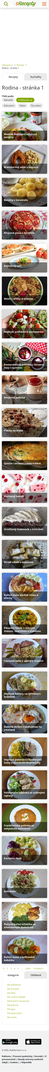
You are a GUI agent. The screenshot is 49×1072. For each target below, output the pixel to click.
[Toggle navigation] (44, 4)
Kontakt (39, 1056)
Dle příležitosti (14, 984)
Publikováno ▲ (25, 100)
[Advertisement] (24, 34)
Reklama (6, 1056)
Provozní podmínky (22, 1056)
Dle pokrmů (12, 1005)
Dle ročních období (16, 997)
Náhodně (8, 100)
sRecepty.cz (7, 65)
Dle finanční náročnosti (18, 1001)
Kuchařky (35, 77)
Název (23, 105)
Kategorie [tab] (13, 975)
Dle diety (11, 993)
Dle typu (11, 1009)
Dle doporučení (14, 1013)
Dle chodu (12, 1017)
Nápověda (26, 1062)
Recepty (20, 65)
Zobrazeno (9, 105)
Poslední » (38, 968)
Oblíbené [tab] (36, 975)
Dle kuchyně (13, 988)
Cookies (14, 1062)
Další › (28, 968)
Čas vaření (36, 105)
